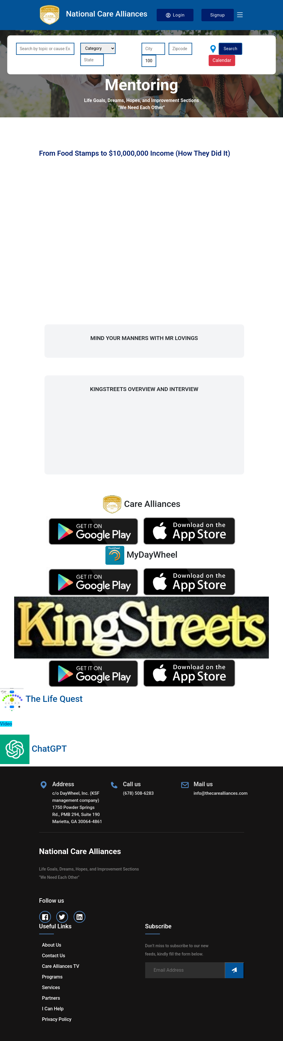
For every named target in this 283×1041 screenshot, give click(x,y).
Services (51, 987)
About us (52, 945)
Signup (217, 15)
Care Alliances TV (60, 966)
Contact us (53, 955)
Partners (51, 998)
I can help (53, 1009)
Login (175, 15)
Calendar (222, 60)
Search (230, 48)
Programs (52, 977)
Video (6, 724)
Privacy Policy (57, 1019)
